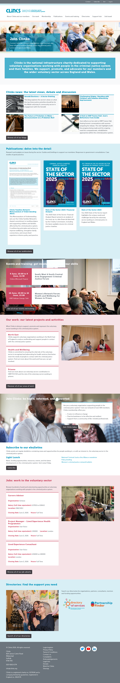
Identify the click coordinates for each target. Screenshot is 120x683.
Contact (88, 1)
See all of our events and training (20, 309)
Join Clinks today (70, 427)
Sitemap (46, 668)
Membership (46, 16)
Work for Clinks (48, 666)
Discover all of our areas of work (20, 386)
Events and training (72, 16)
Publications (58, 16)
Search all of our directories (18, 636)
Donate (45, 664)
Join (104, 1)
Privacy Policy (48, 650)
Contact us (47, 654)
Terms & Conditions (50, 652)
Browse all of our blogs (16, 138)
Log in (110, 1)
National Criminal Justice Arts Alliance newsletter (79, 457)
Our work (35, 16)
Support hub (97, 16)
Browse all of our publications (19, 251)
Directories (86, 16)
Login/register (48, 647)
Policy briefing (67, 460)
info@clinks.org (11, 668)
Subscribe (97, 1)
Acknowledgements (50, 659)
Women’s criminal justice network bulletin (77, 462)
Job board (108, 16)
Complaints (47, 657)
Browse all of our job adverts (19, 572)
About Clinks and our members (18, 16)
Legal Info (46, 661)
